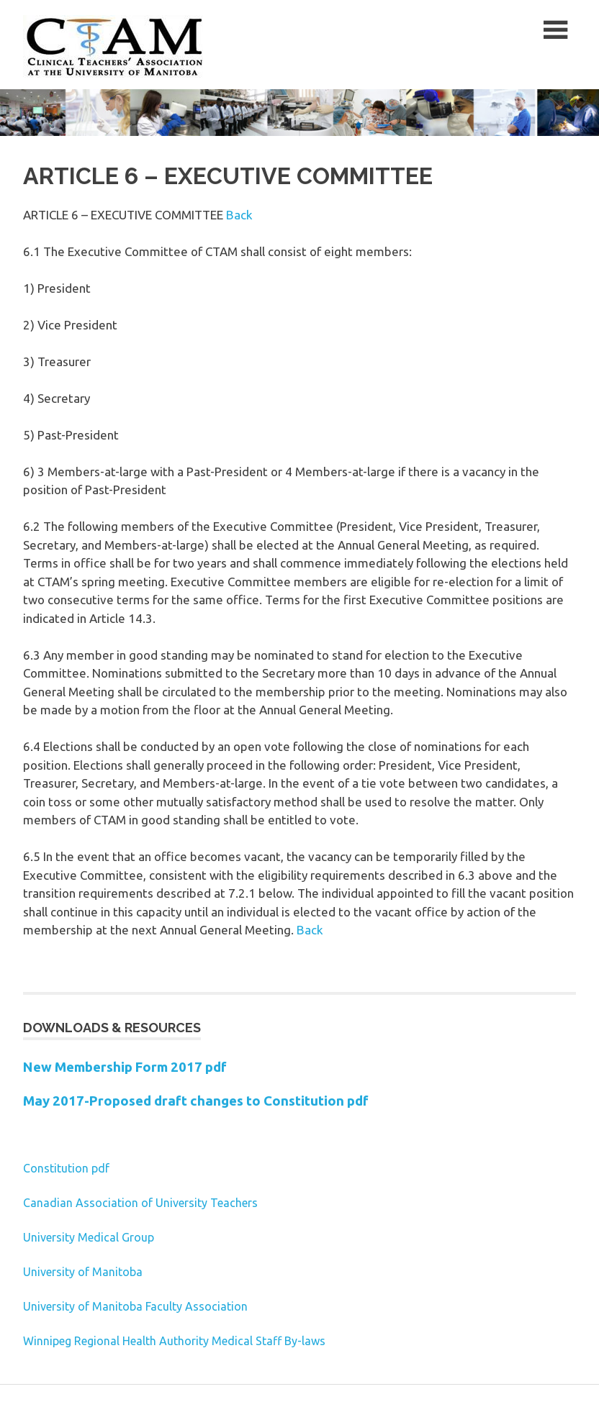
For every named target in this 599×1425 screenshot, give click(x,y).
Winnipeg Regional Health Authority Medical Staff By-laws (174, 1340)
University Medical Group (88, 1237)
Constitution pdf (66, 1168)
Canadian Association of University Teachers (140, 1202)
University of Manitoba (83, 1271)
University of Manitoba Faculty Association (135, 1306)
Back (239, 215)
